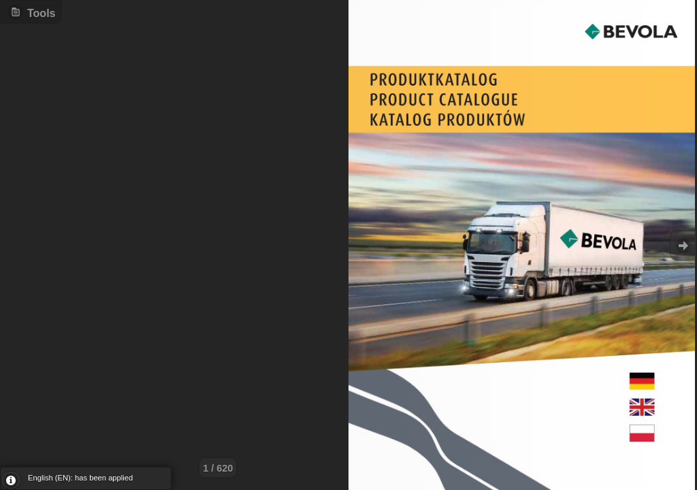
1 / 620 (218, 468)
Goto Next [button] (683, 245)
